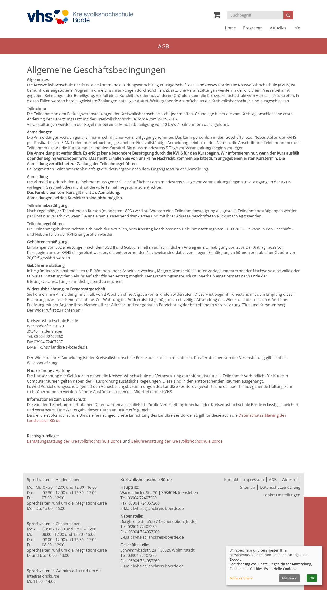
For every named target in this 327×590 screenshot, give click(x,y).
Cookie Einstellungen (281, 495)
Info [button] (296, 27)
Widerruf (290, 479)
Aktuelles (278, 27)
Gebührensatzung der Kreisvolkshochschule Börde (177, 441)
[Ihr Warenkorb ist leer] (216, 15)
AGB (273, 479)
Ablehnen (289, 578)
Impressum (253, 479)
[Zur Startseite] (80, 17)
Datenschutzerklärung (280, 487)
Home (230, 27)
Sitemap (247, 487)
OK (311, 578)
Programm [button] (253, 27)
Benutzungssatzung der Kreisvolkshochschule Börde (74, 441)
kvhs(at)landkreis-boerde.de (158, 508)
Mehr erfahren (241, 578)
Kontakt (231, 479)
